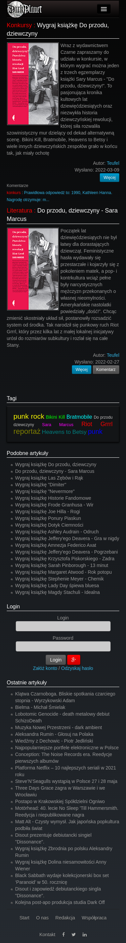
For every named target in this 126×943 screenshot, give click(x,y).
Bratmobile (79, 417)
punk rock (28, 416)
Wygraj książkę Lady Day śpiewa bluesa (57, 585)
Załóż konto (45, 668)
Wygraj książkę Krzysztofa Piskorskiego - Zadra (65, 558)
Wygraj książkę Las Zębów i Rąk (49, 478)
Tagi (11, 398)
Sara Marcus (57, 424)
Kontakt (47, 934)
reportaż (27, 431)
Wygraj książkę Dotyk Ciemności (49, 525)
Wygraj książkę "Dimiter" (40, 484)
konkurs (14, 192)
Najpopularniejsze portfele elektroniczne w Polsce (67, 747)
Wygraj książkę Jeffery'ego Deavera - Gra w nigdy (67, 538)
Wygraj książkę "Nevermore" (45, 491)
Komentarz (106, 369)
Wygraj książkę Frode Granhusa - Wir (54, 504)
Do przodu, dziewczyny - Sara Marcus (54, 471)
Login (13, 606)
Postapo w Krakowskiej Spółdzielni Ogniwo (60, 801)
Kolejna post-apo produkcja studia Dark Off (60, 902)
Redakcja (65, 917)
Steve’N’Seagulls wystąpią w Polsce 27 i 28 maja (66, 781)
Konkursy (19, 25)
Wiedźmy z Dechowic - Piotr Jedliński (54, 741)
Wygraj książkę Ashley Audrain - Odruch (57, 531)
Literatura (19, 210)
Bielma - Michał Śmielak (40, 707)
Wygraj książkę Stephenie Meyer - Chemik (59, 578)
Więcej (109, 177)
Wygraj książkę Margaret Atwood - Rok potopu (63, 572)
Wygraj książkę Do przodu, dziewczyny (55, 464)
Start (24, 917)
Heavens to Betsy (64, 432)
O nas (42, 917)
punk (95, 431)
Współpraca (94, 917)
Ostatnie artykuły (27, 682)
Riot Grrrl (97, 424)
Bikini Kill (55, 417)
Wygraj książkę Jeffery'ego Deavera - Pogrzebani (66, 552)
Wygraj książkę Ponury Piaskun (48, 518)
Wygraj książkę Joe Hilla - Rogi (47, 511)
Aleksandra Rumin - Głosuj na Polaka (54, 734)
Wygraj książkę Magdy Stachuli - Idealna (57, 592)
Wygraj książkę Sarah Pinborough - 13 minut (61, 565)
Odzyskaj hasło (77, 668)
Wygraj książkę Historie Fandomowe (53, 498)
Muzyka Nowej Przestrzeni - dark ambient (58, 727)
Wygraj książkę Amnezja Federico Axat (55, 545)
